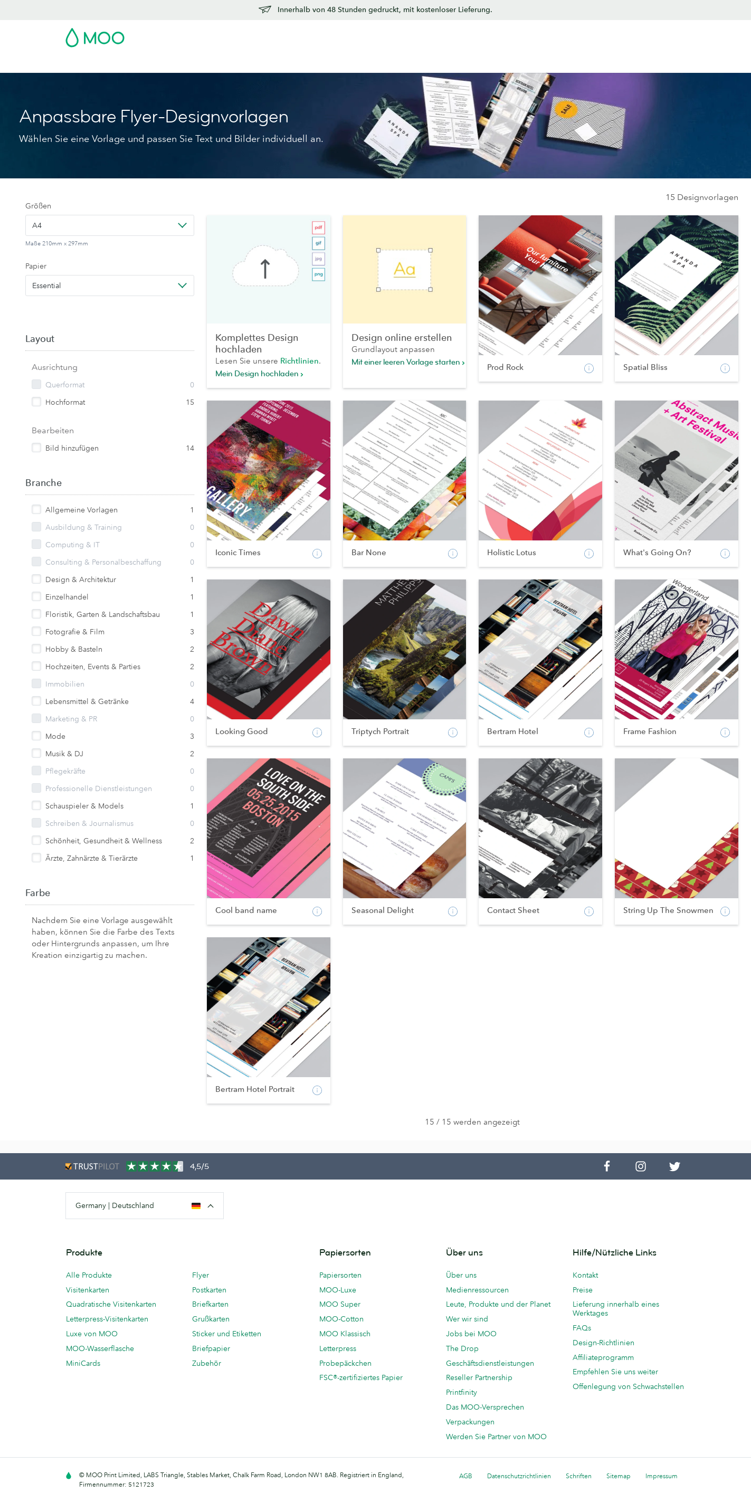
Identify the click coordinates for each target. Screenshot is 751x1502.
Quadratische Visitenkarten (111, 1304)
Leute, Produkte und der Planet (498, 1304)
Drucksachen (300, 64)
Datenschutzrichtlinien (519, 1476)
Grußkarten (211, 1319)
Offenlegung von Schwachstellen (628, 1386)
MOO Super (339, 1304)
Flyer (256, 64)
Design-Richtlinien (603, 1342)
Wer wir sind (467, 1319)
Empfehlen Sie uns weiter (615, 1371)
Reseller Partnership (479, 1377)
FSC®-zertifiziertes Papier (361, 1377)
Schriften (579, 1476)
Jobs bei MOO (471, 1333)
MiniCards (83, 1363)
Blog (491, 64)
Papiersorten (340, 1275)
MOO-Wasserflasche (100, 1348)
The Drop (462, 1348)
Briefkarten (210, 1304)
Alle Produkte (89, 1275)
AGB (465, 1476)
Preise (583, 1290)
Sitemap (618, 1476)
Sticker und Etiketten (226, 1333)
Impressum (661, 1476)
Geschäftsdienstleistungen (424, 64)
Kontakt (585, 1275)
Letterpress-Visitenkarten (107, 1319)
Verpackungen (470, 1422)
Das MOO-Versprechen (485, 1407)
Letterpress (337, 1348)
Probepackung (471, 34)
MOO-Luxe (337, 1290)
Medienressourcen (477, 1290)
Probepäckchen (345, 1363)
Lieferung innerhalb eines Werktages (616, 1308)
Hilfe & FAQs (532, 64)
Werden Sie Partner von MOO (496, 1436)
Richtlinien (299, 361)
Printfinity (461, 1392)
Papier (35, 266)
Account (521, 34)
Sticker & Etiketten (205, 64)
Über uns (461, 1275)
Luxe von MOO (92, 1333)
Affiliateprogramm (603, 1357)
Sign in (557, 34)
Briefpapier (211, 1348)
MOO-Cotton (341, 1319)
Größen (38, 206)
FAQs (582, 1328)
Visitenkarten (88, 64)
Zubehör (350, 64)
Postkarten (142, 64)
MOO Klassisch (344, 1333)
